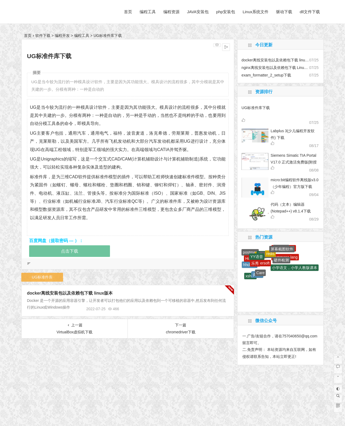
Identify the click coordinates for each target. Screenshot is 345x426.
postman (250, 252)
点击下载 (69, 251)
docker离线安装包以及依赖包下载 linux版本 (70, 293)
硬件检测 (281, 260)
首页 (128, 11)
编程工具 (148, 11)
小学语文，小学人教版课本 (294, 268)
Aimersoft (262, 263)
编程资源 (171, 11)
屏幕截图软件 (282, 249)
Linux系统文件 (255, 11)
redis (270, 254)
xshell (250, 276)
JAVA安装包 (198, 11)
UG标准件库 (42, 277)
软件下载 (42, 35)
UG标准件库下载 (256, 108)
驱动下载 (284, 11)
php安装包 (225, 11)
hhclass (249, 265)
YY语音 (256, 256)
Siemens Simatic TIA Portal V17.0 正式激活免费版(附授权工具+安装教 (294, 162)
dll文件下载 (310, 11)
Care (260, 273)
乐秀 (255, 263)
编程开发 (62, 35)
